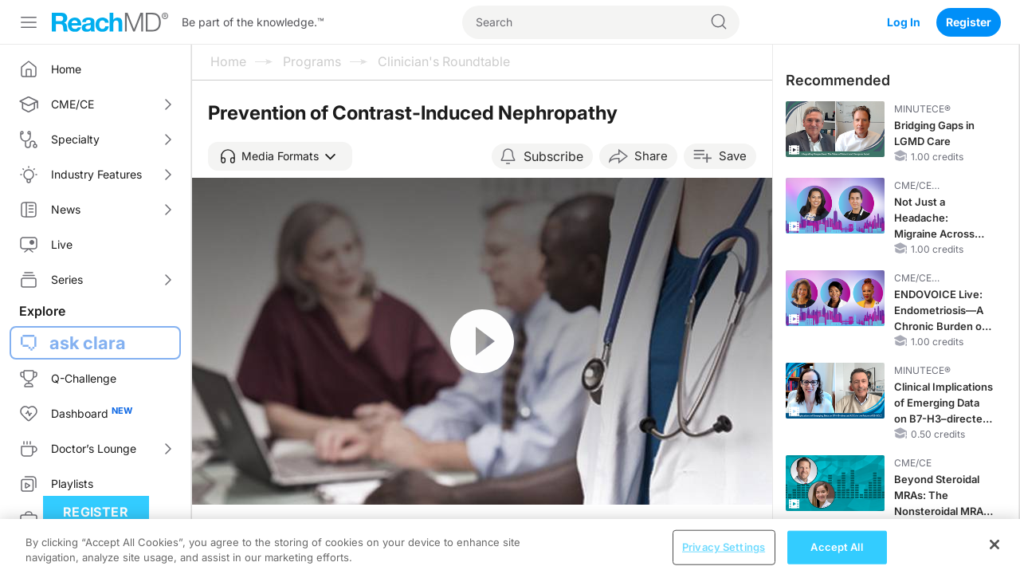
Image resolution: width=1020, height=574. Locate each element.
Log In (903, 22)
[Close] (994, 554)
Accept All (836, 556)
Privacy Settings (723, 556)
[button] (280, 156)
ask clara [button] (87, 342)
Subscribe (553, 156)
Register (968, 22)
